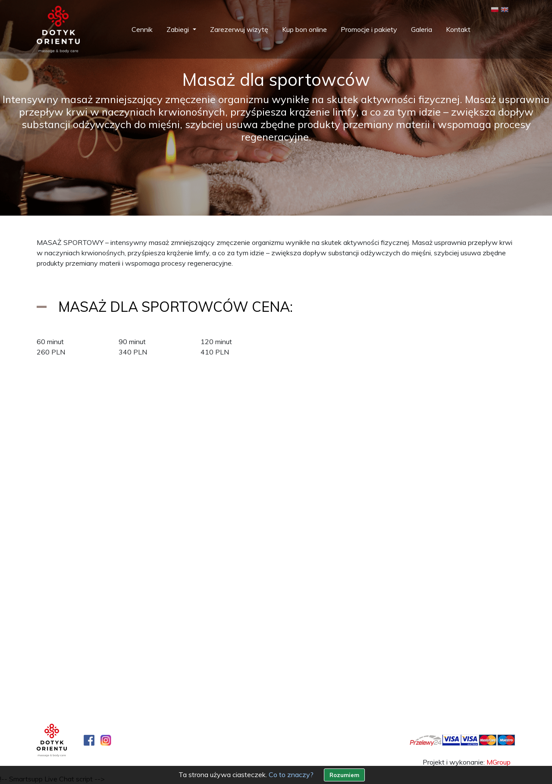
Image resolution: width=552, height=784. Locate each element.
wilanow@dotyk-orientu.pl (323, 673)
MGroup (498, 762)
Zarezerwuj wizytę (239, 29)
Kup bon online (304, 29)
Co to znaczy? (291, 774)
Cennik (142, 29)
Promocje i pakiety (369, 29)
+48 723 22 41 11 (327, 663)
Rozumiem (344, 774)
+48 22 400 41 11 (322, 652)
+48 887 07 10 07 (82, 663)
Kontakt (458, 29)
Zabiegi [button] (178, 29)
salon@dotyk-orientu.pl (72, 673)
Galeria (421, 29)
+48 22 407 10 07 (76, 652)
